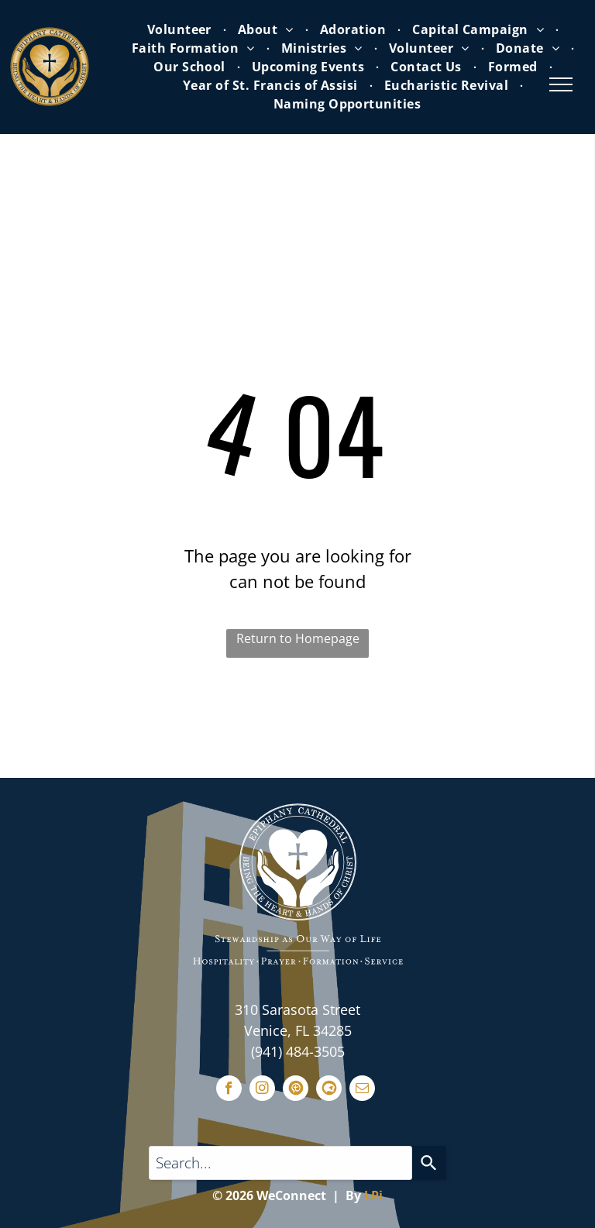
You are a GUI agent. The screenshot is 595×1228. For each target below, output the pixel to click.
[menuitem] (181, 29)
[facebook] (229, 1090)
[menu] (561, 84)
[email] (362, 1090)
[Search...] (280, 1163)
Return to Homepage (297, 638)
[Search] (429, 1163)
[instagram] (262, 1090)
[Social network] (295, 1090)
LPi (373, 1195)
